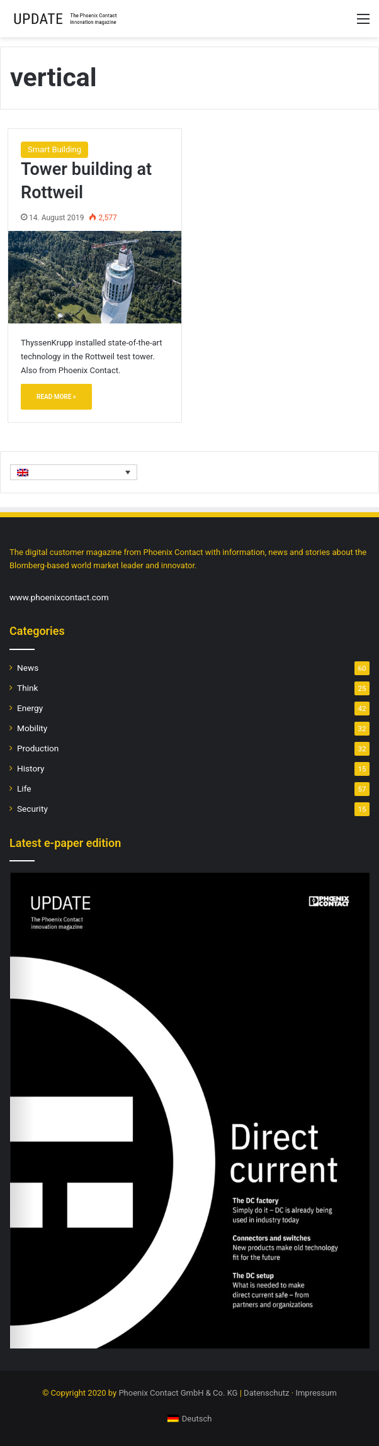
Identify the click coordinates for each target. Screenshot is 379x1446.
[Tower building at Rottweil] (94, 277)
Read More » (56, 396)
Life (24, 788)
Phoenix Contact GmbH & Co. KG (177, 1393)
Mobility (32, 728)
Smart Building (54, 149)
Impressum (315, 1393)
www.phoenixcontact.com (59, 597)
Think (27, 688)
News (27, 668)
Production (38, 748)
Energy (30, 708)
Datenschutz (266, 1393)
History (30, 768)
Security (32, 809)
